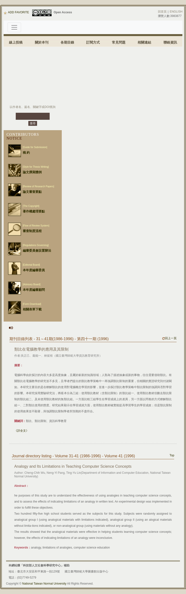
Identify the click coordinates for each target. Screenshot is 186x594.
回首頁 (162, 11)
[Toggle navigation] (14, 27)
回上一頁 (169, 338)
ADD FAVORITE (16, 12)
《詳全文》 (21, 430)
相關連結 (144, 42)
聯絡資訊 (170, 42)
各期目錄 (67, 42)
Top (172, 455)
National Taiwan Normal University (44, 583)
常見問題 (118, 42)
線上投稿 (16, 42)
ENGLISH (176, 11)
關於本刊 (41, 42)
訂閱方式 (93, 42)
